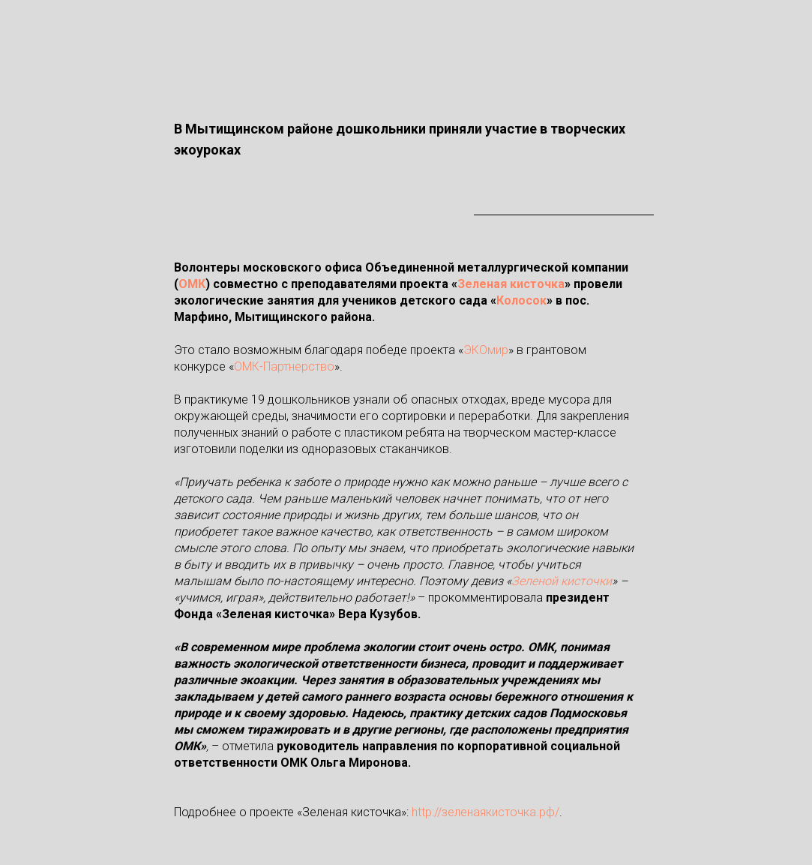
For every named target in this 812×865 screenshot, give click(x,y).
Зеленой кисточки (561, 581)
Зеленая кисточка (511, 284)
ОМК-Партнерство (284, 366)
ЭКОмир (485, 350)
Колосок (521, 300)
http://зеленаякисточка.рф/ (485, 812)
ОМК (191, 284)
